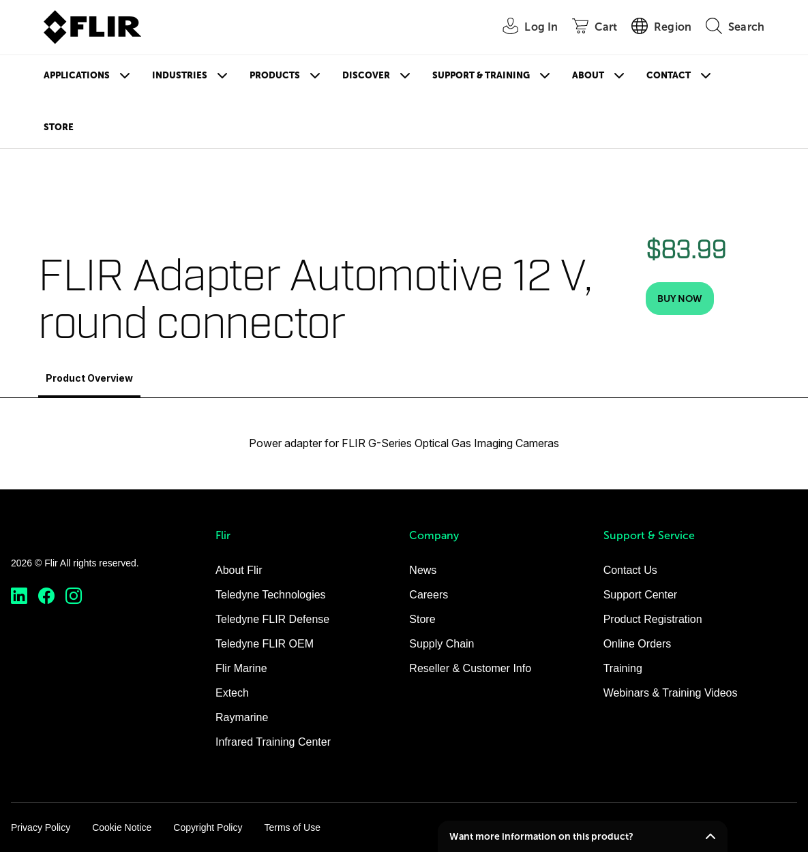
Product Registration (652, 619)
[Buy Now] (680, 298)
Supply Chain (441, 644)
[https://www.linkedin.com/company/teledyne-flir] (19, 596)
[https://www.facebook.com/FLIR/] (46, 596)
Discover (366, 75)
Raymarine (241, 717)
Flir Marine (241, 668)
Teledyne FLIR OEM (264, 644)
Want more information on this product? (541, 836)
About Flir (238, 570)
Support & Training (481, 75)
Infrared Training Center (273, 742)
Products (275, 75)
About (588, 75)
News (422, 570)
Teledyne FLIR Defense (272, 619)
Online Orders (637, 644)
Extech (232, 693)
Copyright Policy (207, 827)
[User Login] (523, 27)
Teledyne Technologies (270, 594)
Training (622, 668)
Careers (428, 594)
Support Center (640, 594)
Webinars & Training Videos (670, 693)
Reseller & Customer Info (470, 668)
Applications (77, 75)
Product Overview (89, 378)
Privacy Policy (40, 827)
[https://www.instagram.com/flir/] (73, 596)
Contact (668, 75)
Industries (179, 75)
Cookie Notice (121, 827)
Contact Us (630, 570)
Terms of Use (292, 827)
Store (59, 127)
